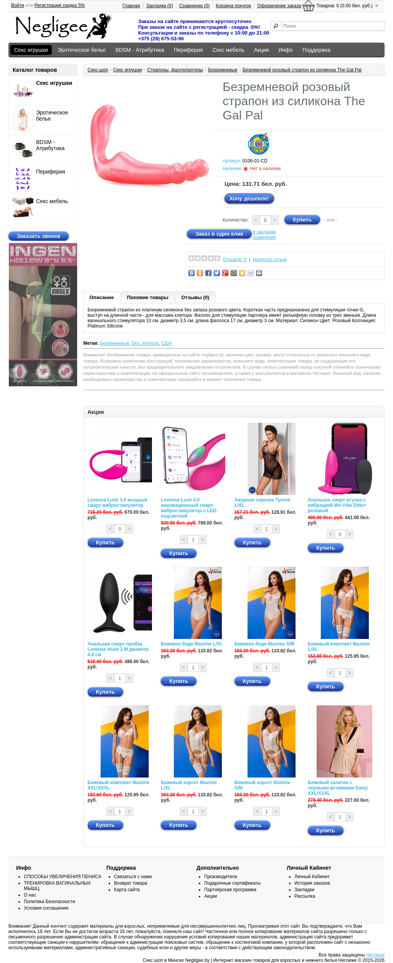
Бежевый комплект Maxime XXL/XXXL (118, 785)
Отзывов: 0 (235, 259)
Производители (220, 876)
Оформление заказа (279, 5)
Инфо (286, 50)
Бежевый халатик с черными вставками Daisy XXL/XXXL (338, 788)
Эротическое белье (82, 50)
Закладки (304, 889)
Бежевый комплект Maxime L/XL (339, 646)
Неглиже (375, 955)
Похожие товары (147, 297)
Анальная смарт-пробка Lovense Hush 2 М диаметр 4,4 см (118, 649)
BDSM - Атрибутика (140, 50)
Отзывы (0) (196, 297)
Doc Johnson (145, 343)
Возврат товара (130, 883)
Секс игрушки (31, 50)
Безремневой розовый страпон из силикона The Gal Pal (302, 70)
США (166, 343)
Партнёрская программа (230, 889)
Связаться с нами (133, 876)
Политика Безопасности (49, 901)
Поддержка (316, 50)
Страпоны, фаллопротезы (175, 70)
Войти (17, 5)
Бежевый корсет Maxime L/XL (188, 785)
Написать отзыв (270, 259)
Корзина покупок (233, 5)
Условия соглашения (46, 908)
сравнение (264, 237)
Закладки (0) (159, 5)
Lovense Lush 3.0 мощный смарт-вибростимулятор (117, 502)
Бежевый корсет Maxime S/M (262, 785)
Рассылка (304, 896)
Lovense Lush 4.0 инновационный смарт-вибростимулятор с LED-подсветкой (189, 508)
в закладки (264, 232)
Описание (101, 297)
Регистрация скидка (60, 5)
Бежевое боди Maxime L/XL (192, 644)
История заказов (312, 883)
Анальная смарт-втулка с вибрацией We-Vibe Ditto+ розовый (337, 505)
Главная (131, 5)
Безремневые (222, 70)
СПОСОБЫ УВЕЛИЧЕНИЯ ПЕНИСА (62, 876)
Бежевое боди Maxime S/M (264, 644)
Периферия (188, 50)
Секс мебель (228, 50)
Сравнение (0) (194, 5)
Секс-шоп (98, 70)
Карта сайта (127, 889)
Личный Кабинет (312, 876)
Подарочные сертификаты (232, 883)
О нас (30, 895)
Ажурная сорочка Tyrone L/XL (262, 502)
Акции (261, 50)
